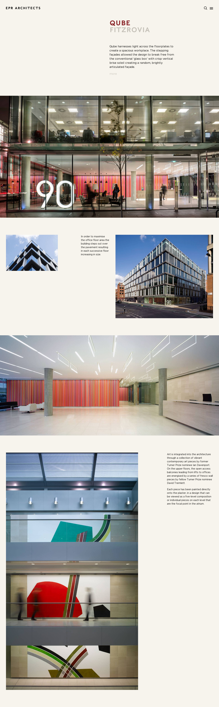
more (113, 73)
